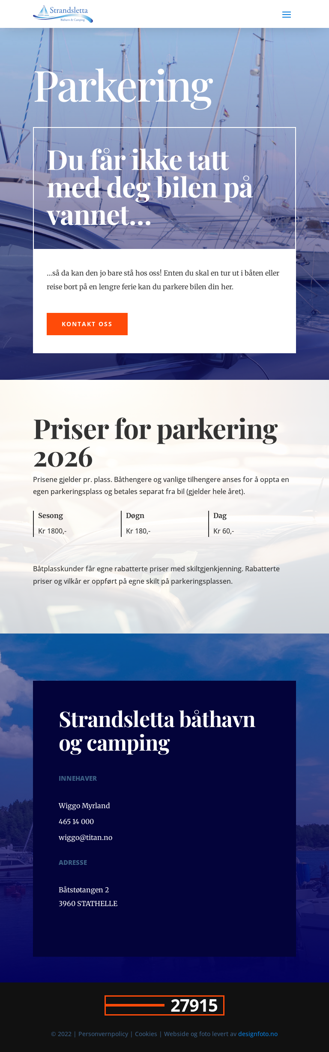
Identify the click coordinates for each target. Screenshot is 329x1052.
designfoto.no (258, 1034)
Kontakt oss (87, 324)
